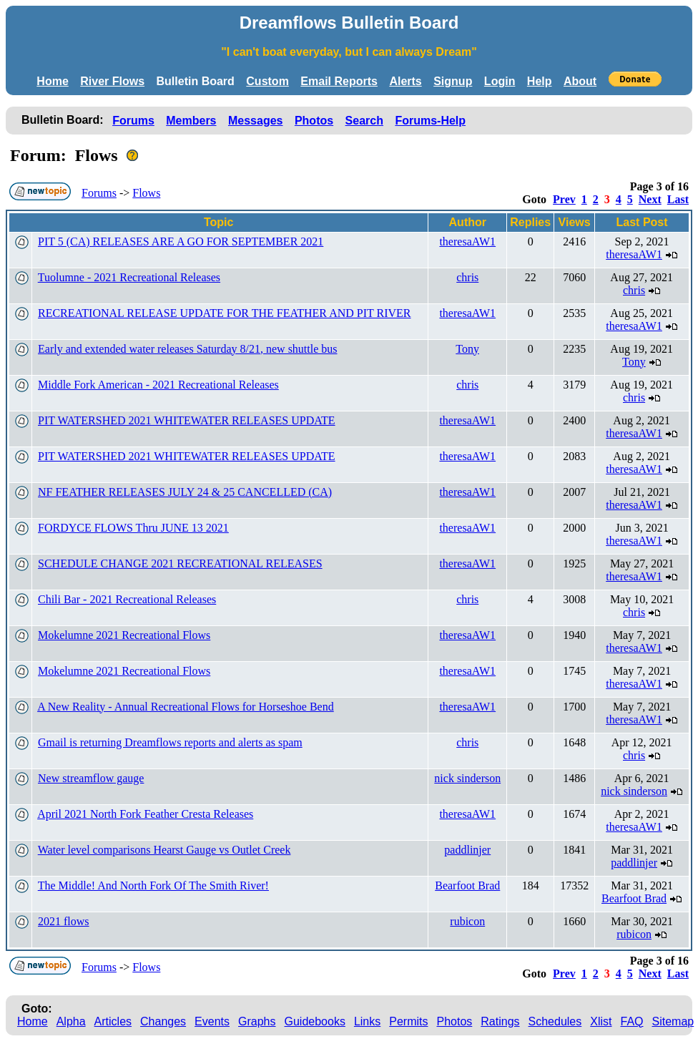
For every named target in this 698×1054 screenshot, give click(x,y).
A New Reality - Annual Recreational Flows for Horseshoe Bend (185, 707)
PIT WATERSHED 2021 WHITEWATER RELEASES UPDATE (186, 420)
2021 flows (63, 921)
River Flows (112, 81)
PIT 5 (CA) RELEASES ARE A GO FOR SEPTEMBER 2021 (180, 241)
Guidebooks (315, 1021)
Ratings (500, 1021)
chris (467, 277)
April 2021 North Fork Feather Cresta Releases (145, 814)
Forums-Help (430, 120)
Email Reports (339, 81)
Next (650, 199)
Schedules (555, 1021)
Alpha (71, 1021)
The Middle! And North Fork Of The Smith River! (153, 885)
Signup (452, 81)
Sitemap (673, 1021)
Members (191, 120)
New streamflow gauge (91, 778)
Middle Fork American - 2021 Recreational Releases (158, 385)
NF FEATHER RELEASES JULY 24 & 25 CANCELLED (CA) (185, 492)
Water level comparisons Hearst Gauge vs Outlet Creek (164, 850)
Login (500, 81)
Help (539, 81)
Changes (163, 1021)
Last (678, 199)
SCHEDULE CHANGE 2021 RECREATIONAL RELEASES (180, 563)
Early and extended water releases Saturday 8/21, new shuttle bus (188, 349)
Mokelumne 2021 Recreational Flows (124, 635)
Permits (408, 1021)
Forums (133, 120)
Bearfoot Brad (467, 885)
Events (212, 1021)
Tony (467, 349)
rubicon (467, 921)
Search (364, 120)
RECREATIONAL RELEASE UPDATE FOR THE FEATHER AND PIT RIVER (224, 313)
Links (367, 1021)
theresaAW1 (467, 241)
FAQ (632, 1021)
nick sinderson (467, 778)
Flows (146, 193)
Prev (564, 199)
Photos (314, 120)
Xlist (600, 1021)
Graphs (256, 1021)
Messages (255, 120)
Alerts (405, 81)
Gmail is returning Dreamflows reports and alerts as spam (170, 742)
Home (52, 81)
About (580, 81)
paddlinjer (467, 850)
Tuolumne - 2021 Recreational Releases (129, 277)
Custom (267, 81)
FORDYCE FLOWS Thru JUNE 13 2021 (133, 528)
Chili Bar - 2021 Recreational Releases (127, 599)
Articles (113, 1021)
